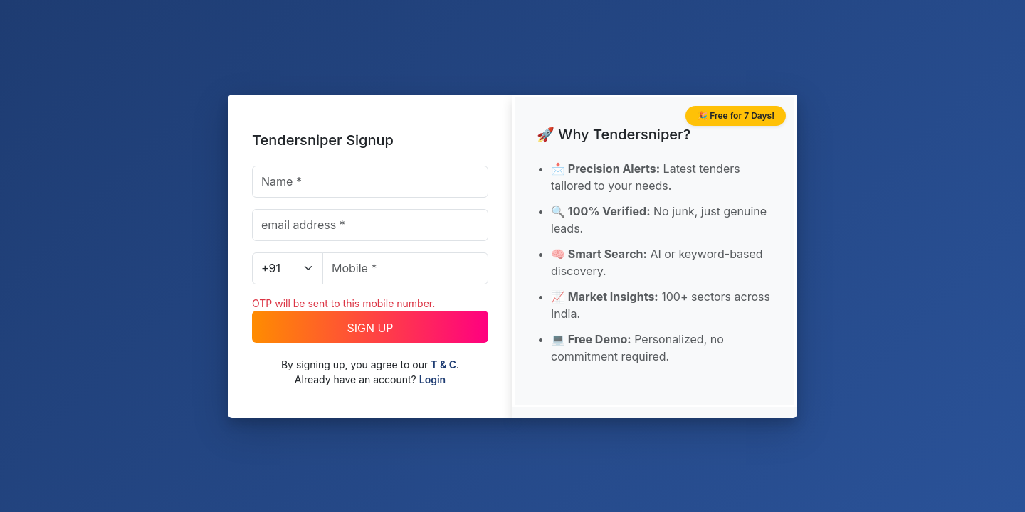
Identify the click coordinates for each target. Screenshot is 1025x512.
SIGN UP (370, 328)
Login (432, 379)
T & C (443, 364)
